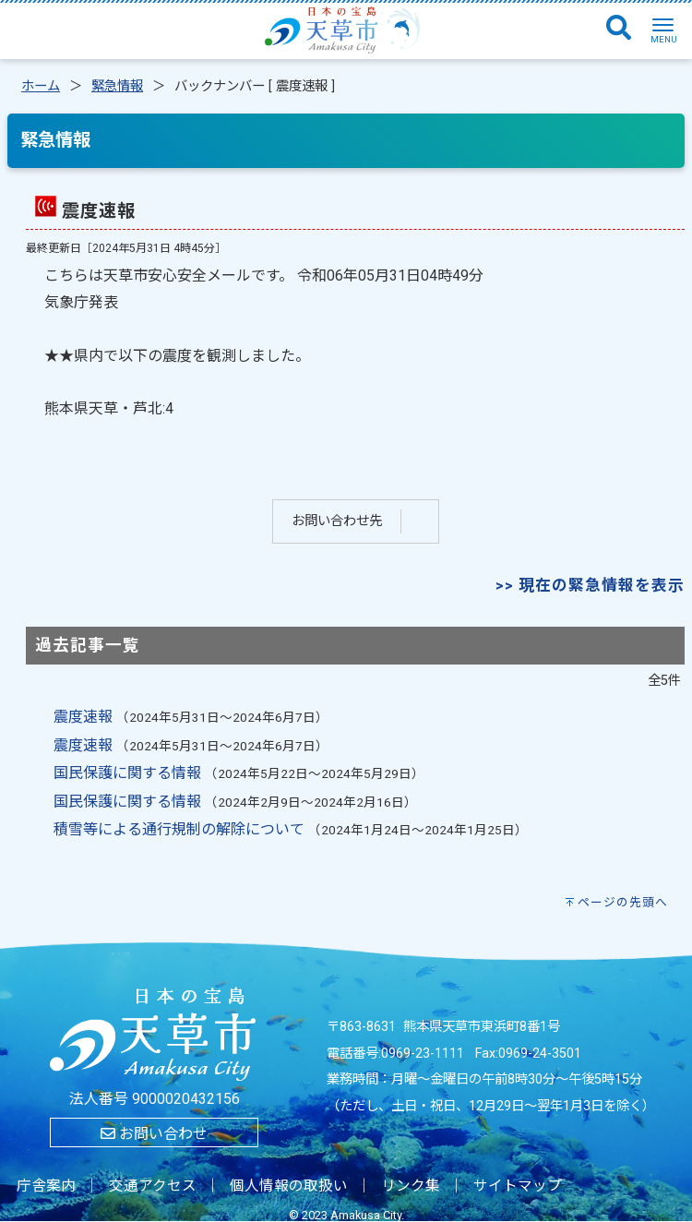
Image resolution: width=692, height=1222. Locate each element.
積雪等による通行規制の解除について (179, 829)
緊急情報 (117, 86)
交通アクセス (153, 1186)
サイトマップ (517, 1186)
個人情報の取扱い (289, 1186)
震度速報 (83, 716)
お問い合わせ (154, 1134)
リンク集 (410, 1186)
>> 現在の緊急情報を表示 (590, 585)
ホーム (40, 86)
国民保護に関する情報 (127, 773)
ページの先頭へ (623, 902)
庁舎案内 (46, 1186)
